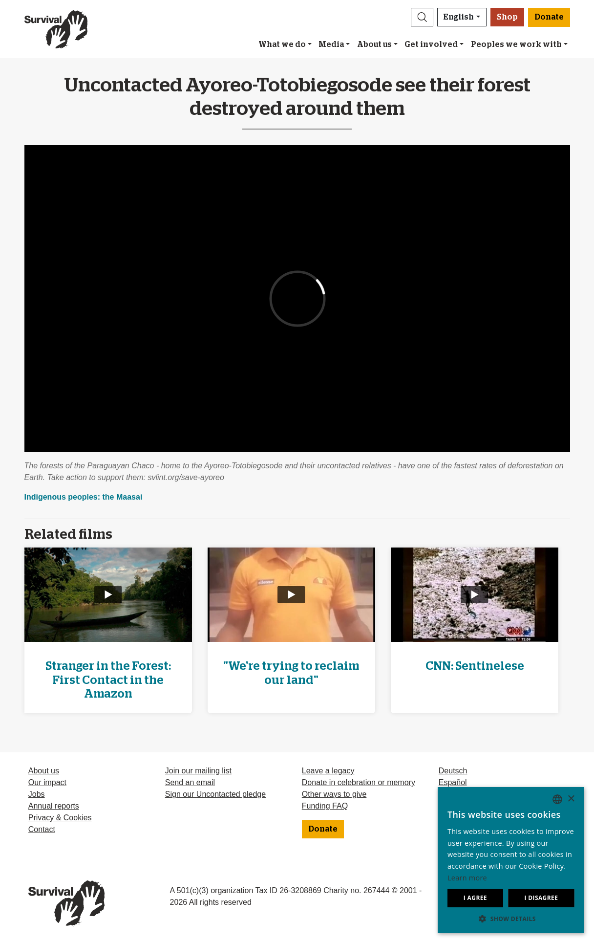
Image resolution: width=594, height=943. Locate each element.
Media (331, 44)
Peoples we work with (516, 44)
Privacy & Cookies (60, 817)
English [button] (459, 17)
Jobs (36, 794)
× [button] (570, 799)
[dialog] (511, 860)
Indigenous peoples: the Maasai (83, 497)
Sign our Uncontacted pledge (215, 794)
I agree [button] (475, 898)
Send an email (190, 782)
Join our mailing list (198, 771)
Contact (41, 829)
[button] (422, 17)
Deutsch (453, 771)
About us (374, 44)
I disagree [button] (541, 898)
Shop (507, 17)
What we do (282, 44)
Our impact (47, 782)
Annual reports (53, 806)
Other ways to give (334, 794)
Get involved (431, 44)
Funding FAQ (325, 806)
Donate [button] (549, 17)
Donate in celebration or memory (358, 782)
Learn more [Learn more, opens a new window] (467, 877)
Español (453, 782)
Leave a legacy (328, 771)
